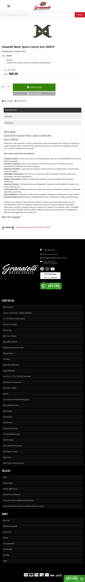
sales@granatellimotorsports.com (55, 258)
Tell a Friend (21, 101)
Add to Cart (35, 87)
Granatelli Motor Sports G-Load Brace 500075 (33, 227)
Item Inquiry (8, 101)
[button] (42, 14)
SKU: (4, 56)
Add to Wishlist (35, 94)
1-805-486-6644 (49, 250)
